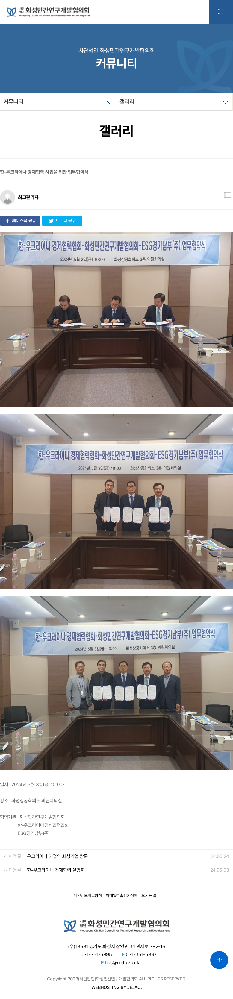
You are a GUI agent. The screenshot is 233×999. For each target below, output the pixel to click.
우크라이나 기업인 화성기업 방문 (57, 856)
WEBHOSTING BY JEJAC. (116, 987)
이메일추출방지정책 (121, 895)
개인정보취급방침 (88, 895)
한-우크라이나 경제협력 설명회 (55, 870)
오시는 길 (148, 895)
